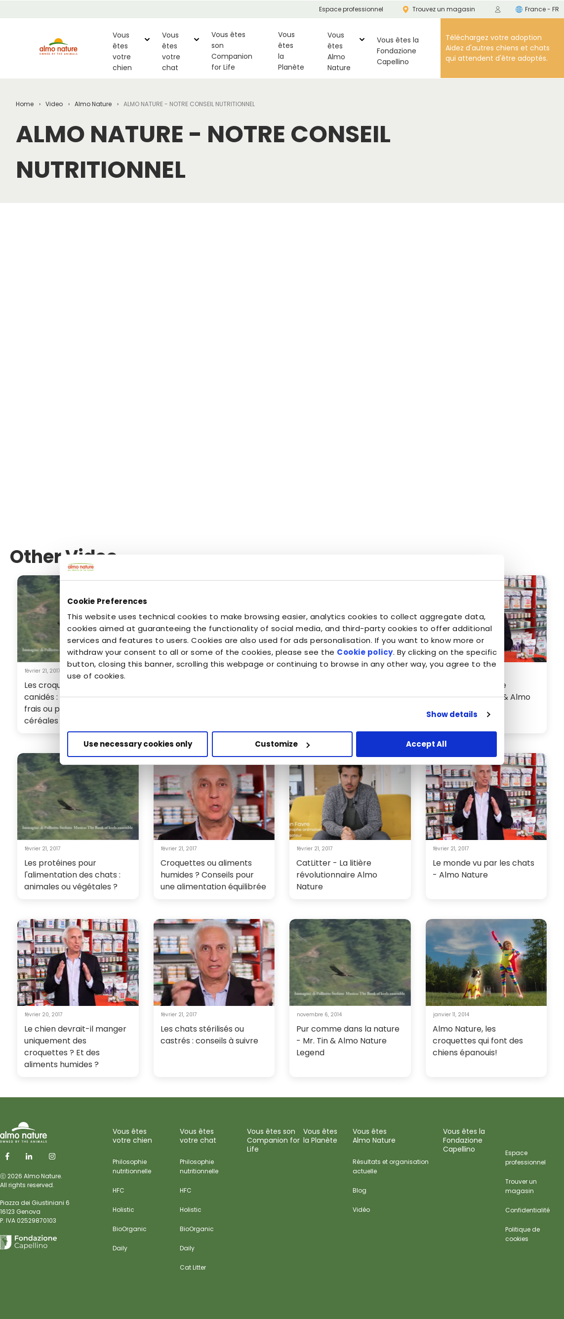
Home (25, 104)
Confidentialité (527, 1210)
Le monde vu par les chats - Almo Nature (483, 868)
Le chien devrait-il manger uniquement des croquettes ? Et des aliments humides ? (75, 1046)
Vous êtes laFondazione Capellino (398, 51)
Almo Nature (93, 104)
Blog (359, 1190)
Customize (282, 744)
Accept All (426, 744)
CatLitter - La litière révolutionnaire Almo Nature (336, 874)
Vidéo (361, 1209)
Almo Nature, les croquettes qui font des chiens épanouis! (478, 1040)
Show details (452, 714)
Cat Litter (193, 1267)
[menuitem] (498, 9)
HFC (118, 1190)
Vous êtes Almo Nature (339, 51)
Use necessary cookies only (137, 744)
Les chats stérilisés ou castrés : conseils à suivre (209, 1034)
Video (54, 104)
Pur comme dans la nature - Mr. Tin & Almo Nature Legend (348, 1040)
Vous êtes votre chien (122, 51)
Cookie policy (365, 652)
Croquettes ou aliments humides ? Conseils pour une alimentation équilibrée (213, 874)
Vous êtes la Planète (291, 51)
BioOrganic (130, 1229)
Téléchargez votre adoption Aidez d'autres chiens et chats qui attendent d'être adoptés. (497, 48)
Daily (120, 1248)
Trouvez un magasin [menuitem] (439, 9)
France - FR (537, 9)
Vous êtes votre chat (171, 51)
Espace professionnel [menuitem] (351, 9)
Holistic (123, 1209)
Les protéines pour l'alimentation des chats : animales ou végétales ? (72, 874)
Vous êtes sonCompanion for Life (231, 51)
